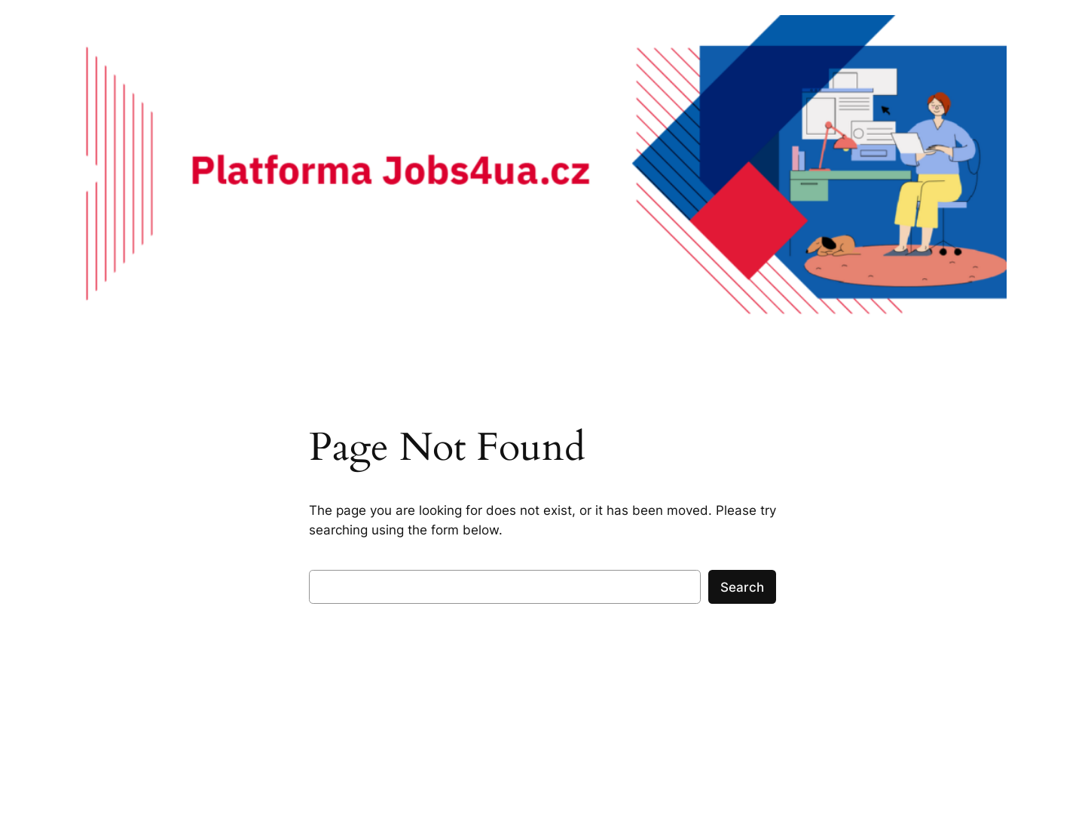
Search (742, 587)
